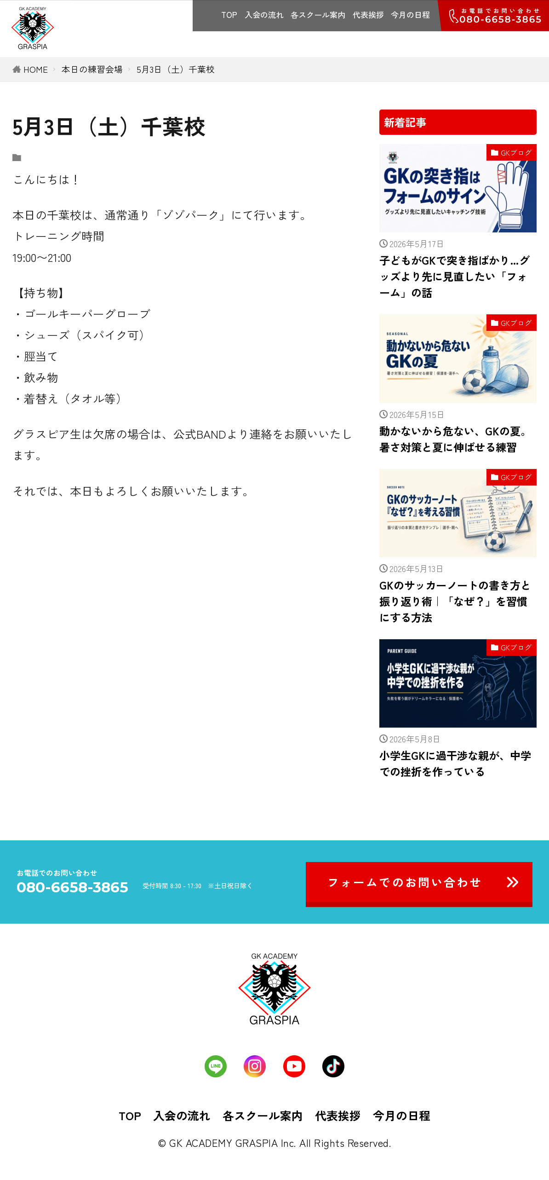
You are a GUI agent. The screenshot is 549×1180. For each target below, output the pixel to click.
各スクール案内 (318, 14)
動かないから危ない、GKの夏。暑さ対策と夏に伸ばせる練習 (455, 439)
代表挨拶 (368, 14)
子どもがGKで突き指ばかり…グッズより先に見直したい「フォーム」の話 (454, 276)
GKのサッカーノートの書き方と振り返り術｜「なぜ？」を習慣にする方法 (455, 601)
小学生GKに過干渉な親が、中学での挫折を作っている (455, 763)
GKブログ (516, 152)
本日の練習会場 (92, 69)
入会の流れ (264, 14)
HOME (35, 69)
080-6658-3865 (72, 887)
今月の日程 (410, 14)
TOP (229, 14)
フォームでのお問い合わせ (404, 881)
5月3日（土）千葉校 (176, 69)
